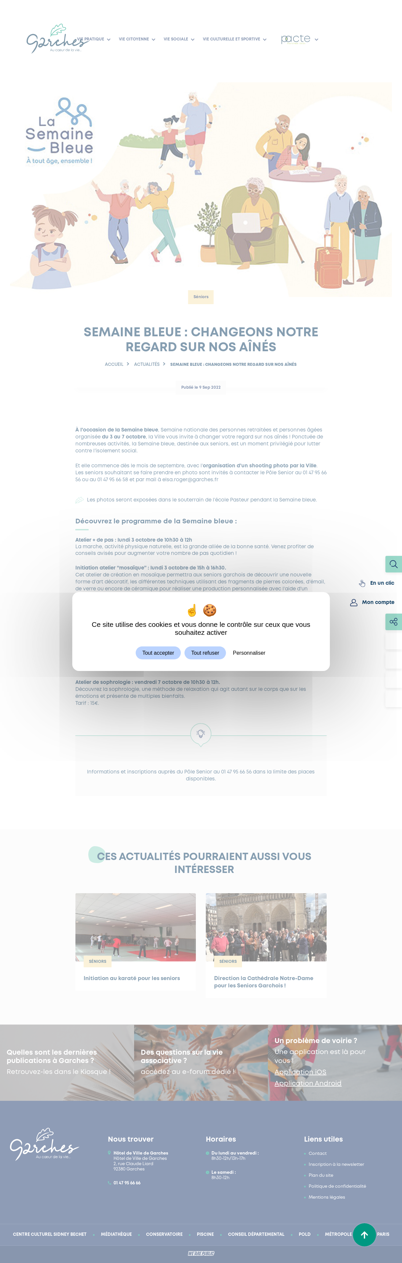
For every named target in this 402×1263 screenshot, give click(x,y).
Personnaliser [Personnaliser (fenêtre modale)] (249, 653)
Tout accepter (158, 653)
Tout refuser (205, 653)
